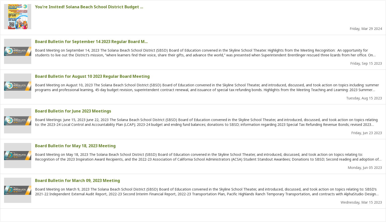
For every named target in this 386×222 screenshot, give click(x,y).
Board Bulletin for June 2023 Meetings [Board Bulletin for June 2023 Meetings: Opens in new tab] (73, 111)
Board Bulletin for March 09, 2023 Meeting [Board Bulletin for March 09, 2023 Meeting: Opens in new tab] (77, 180)
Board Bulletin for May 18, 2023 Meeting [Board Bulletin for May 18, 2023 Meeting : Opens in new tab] (75, 146)
